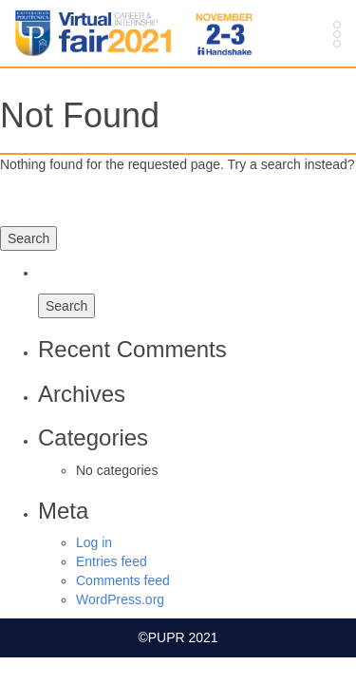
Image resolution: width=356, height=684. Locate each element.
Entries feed (111, 561)
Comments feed (123, 580)
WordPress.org (120, 599)
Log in (94, 542)
